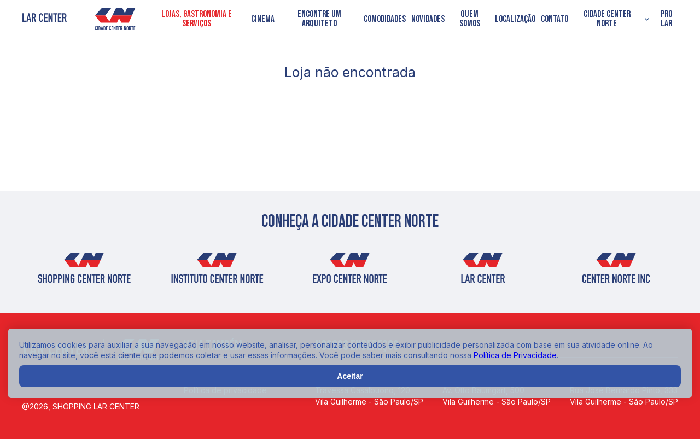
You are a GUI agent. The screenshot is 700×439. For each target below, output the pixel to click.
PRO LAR (666, 19)
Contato (554, 19)
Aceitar (350, 376)
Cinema (263, 19)
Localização (515, 19)
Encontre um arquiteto (319, 19)
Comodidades (385, 19)
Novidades (428, 19)
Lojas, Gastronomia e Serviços (196, 19)
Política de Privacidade (515, 355)
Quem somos (469, 19)
